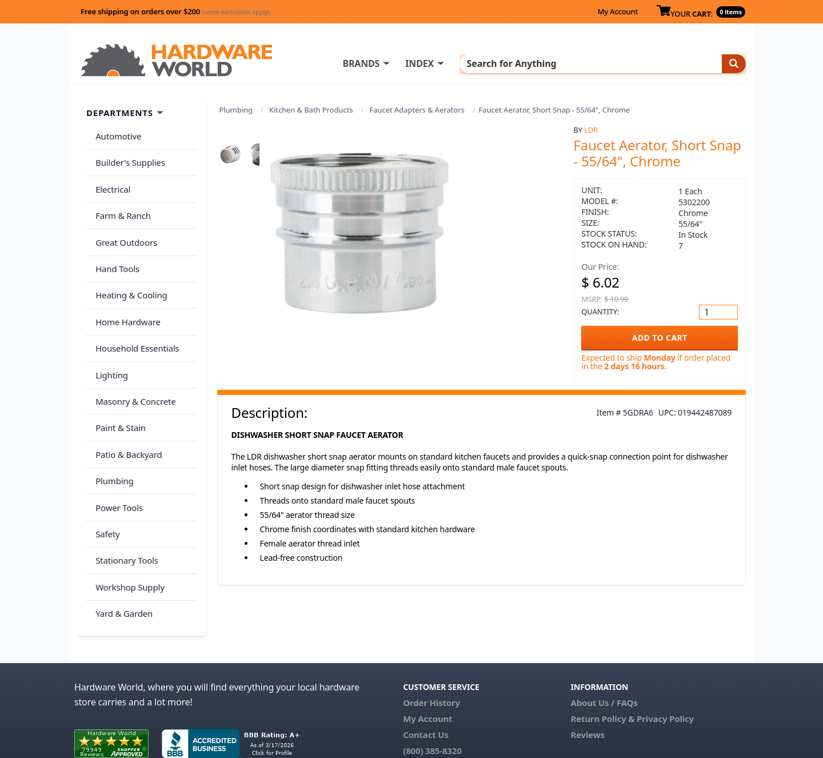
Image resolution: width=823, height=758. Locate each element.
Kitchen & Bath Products (311, 110)
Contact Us (426, 678)
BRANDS (407, 63)
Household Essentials (135, 315)
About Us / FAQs (603, 646)
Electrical (110, 179)
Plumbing (236, 110)
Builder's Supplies (128, 156)
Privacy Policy (665, 662)
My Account (617, 11)
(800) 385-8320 (432, 694)
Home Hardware (125, 292)
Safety (105, 472)
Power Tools (117, 450)
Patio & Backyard (126, 405)
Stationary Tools (124, 495)
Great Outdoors (124, 224)
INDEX (466, 63)
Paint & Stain (118, 382)
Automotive (116, 134)
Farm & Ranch (121, 202)
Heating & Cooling (129, 270)
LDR (591, 130)
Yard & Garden (121, 540)
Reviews (587, 678)
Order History (431, 646)
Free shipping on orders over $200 (175, 11)
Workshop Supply (127, 518)
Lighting (109, 337)
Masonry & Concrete (133, 360)
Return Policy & (602, 662)
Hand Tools (115, 247)
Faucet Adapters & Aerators (416, 110)
